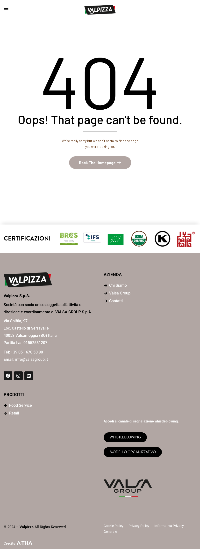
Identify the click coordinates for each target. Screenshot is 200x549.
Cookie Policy (113, 526)
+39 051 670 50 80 (27, 352)
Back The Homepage (97, 163)
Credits (9, 543)
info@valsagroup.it (31, 360)
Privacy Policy (139, 526)
